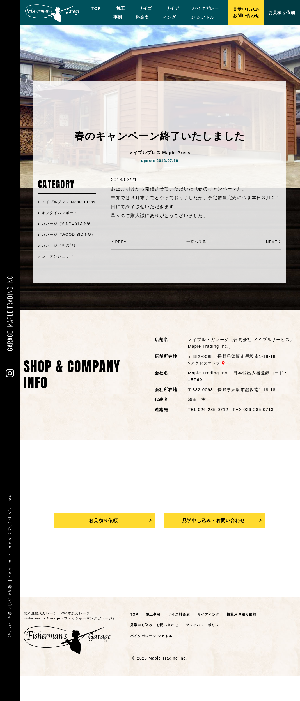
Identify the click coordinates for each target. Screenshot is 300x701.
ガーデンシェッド (59, 279)
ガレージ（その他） (61, 268)
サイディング (213, 639)
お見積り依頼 (103, 545)
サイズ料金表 (181, 639)
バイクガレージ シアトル (153, 661)
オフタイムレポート (61, 220)
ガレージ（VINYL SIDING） (59, 235)
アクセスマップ (207, 386)
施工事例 (154, 639)
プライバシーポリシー (210, 650)
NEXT (271, 241)
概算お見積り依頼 (248, 639)
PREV (121, 241)
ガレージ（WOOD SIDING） (59, 254)
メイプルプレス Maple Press (64, 205)
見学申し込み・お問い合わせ (213, 545)
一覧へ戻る (196, 241)
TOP (93, 8)
